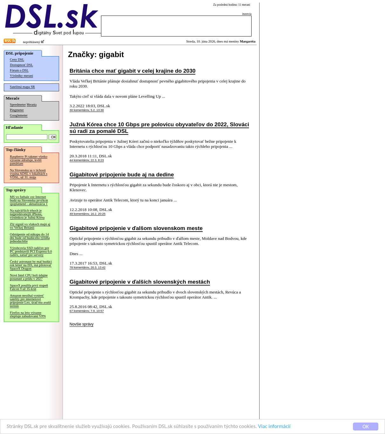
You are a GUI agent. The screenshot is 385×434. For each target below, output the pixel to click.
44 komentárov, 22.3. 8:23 (87, 160)
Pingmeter (17, 110)
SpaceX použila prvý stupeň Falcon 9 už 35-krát (29, 287)
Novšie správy (81, 324)
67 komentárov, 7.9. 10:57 (87, 310)
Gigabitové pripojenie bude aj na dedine (122, 174)
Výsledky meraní (21, 75)
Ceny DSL (17, 59)
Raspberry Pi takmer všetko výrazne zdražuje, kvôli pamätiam (28, 160)
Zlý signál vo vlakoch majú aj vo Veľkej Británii (30, 225)
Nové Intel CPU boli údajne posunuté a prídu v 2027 (29, 276)
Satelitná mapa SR (22, 87)
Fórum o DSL (19, 70)
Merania (32, 104)
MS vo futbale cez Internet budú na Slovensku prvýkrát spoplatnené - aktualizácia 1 (29, 200)
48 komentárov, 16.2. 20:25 (87, 213)
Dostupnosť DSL (21, 65)
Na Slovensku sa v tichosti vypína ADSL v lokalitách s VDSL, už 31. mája (28, 173)
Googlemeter (19, 115)
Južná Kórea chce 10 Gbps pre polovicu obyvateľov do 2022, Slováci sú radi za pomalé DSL (159, 127)
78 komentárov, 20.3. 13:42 (87, 267)
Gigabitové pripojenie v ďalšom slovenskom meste (136, 228)
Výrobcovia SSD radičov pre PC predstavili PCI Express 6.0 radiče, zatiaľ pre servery (31, 251)
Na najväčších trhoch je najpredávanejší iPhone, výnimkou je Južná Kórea (27, 214)
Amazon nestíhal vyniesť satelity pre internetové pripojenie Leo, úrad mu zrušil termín (30, 301)
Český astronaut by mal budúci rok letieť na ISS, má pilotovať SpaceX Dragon (31, 265)
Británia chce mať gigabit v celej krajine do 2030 (132, 71)
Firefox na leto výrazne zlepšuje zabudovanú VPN (28, 314)
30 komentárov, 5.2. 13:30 (87, 110)
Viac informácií (274, 427)
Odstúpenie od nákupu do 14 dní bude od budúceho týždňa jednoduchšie (30, 238)
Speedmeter (18, 104)
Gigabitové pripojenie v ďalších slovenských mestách (140, 282)
